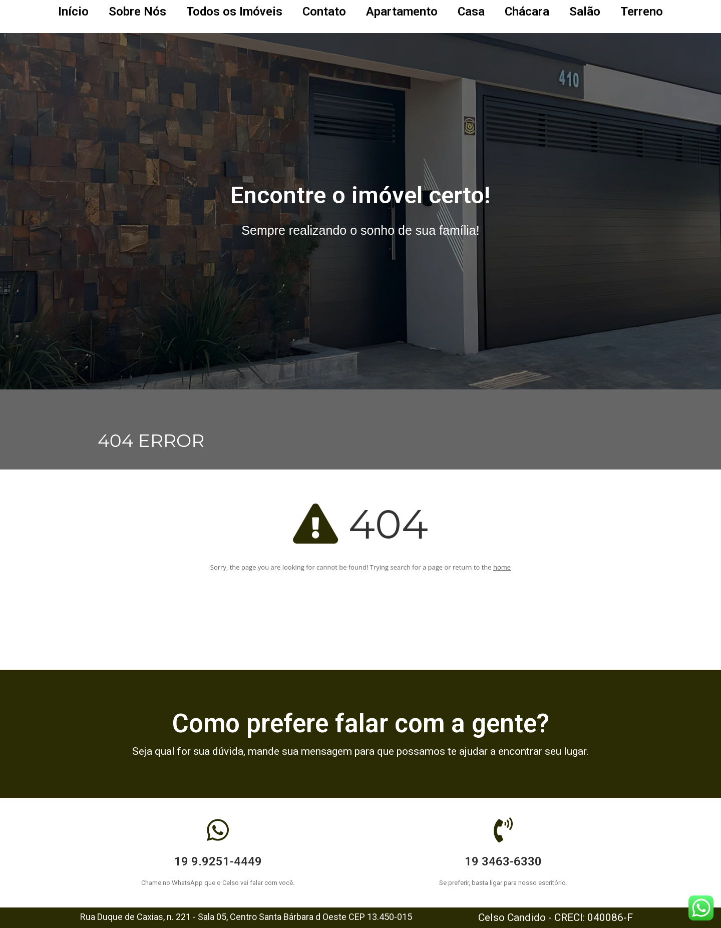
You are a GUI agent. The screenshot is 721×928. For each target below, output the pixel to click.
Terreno (641, 12)
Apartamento (402, 12)
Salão (584, 12)
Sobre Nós (137, 12)
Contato (324, 12)
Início (73, 12)
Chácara (527, 12)
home (502, 567)
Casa (471, 12)
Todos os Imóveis (234, 12)
